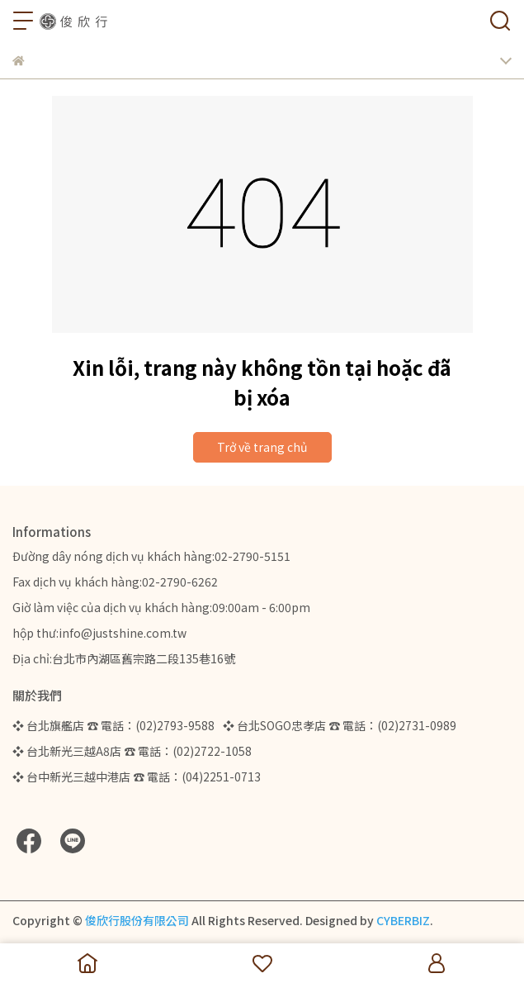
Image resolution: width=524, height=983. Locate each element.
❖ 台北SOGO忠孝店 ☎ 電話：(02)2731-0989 (339, 725)
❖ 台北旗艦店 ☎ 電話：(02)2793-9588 (113, 725)
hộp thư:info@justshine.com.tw (99, 632)
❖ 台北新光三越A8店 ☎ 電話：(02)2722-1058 (132, 751)
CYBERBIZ (403, 920)
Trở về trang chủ (262, 447)
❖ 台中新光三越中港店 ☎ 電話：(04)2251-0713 (136, 776)
